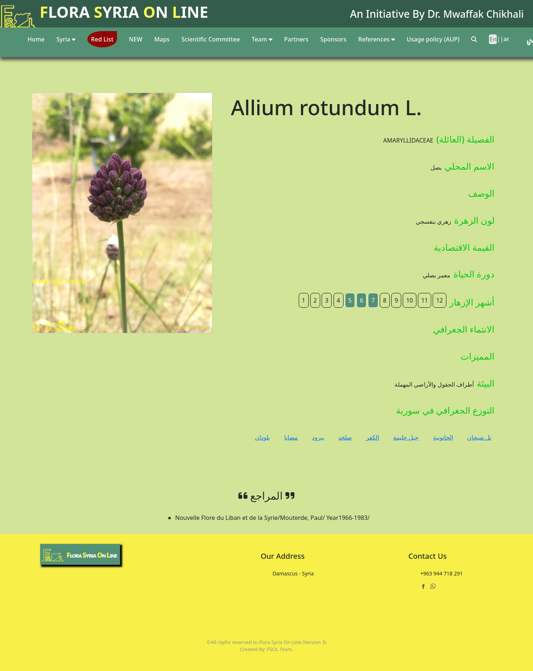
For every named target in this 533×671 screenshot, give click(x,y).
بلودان (262, 437)
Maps (162, 39)
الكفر (372, 437)
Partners (296, 39)
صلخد (345, 437)
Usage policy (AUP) (433, 39)
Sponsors (333, 39)
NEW (135, 39)
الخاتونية (443, 437)
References (376, 39)
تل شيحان (479, 437)
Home (35, 39)
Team (262, 39)
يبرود (318, 437)
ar (506, 39)
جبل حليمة (406, 437)
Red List (102, 39)
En (492, 39)
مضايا (291, 437)
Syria (66, 39)
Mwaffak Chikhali (481, 14)
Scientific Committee (210, 39)
